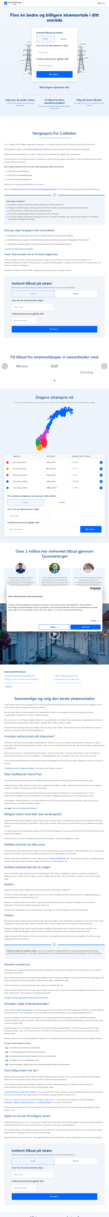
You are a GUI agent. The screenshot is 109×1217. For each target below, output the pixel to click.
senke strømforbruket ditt (60, 852)
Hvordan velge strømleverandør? (69, 676)
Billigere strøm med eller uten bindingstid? (22, 673)
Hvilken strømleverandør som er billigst (20, 1086)
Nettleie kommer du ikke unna (67, 673)
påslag (56, 789)
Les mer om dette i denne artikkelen (19, 249)
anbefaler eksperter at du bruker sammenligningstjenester (33, 189)
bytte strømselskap (24, 1004)
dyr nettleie (60, 847)
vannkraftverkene (49, 749)
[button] (50, 374)
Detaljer (94, 621)
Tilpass (54, 627)
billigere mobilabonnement (24, 1096)
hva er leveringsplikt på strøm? (25, 802)
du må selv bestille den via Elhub (37, 149)
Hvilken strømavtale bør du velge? (19, 676)
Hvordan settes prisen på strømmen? (20, 669)
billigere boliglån (45, 1096)
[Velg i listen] (54, 52)
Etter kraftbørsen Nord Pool (66, 669)
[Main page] (13, 3)
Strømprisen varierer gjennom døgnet (19, 762)
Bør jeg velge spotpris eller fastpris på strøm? (30, 991)
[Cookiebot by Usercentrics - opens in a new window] (91, 588)
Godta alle (85, 627)
